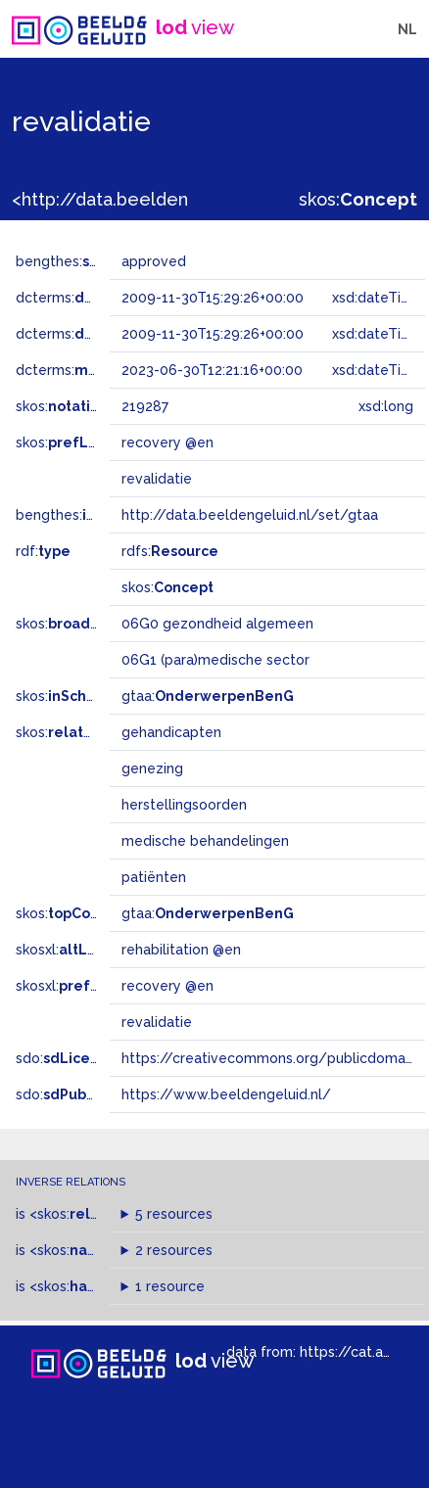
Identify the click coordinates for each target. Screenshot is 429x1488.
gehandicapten (171, 732)
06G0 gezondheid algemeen (217, 623)
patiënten (153, 877)
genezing (152, 768)
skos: (358, 199)
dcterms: (96, 297)
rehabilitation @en (181, 949)
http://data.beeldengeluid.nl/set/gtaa (249, 515)
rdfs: (169, 551)
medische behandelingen (205, 841)
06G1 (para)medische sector (215, 660)
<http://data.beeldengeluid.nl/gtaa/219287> (199, 199)
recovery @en (167, 986)
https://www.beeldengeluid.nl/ (226, 1094)
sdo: (66, 1058)
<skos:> (80, 1214)
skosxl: (67, 949)
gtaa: (207, 696)
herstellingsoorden (184, 805)
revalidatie (156, 1022)
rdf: (43, 551)
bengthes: (70, 261)
